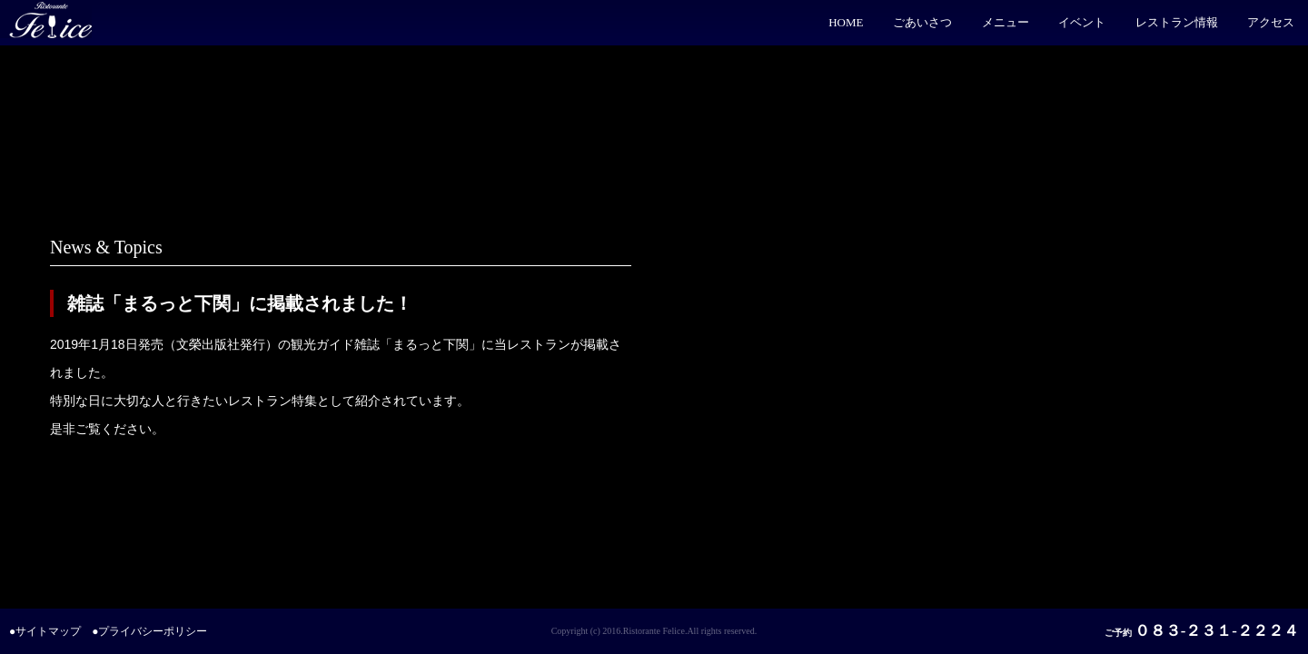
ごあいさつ (922, 22)
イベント (1081, 22)
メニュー (1005, 22)
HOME (845, 22)
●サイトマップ (45, 631)
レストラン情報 (1176, 22)
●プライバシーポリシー (149, 631)
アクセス (1270, 22)
